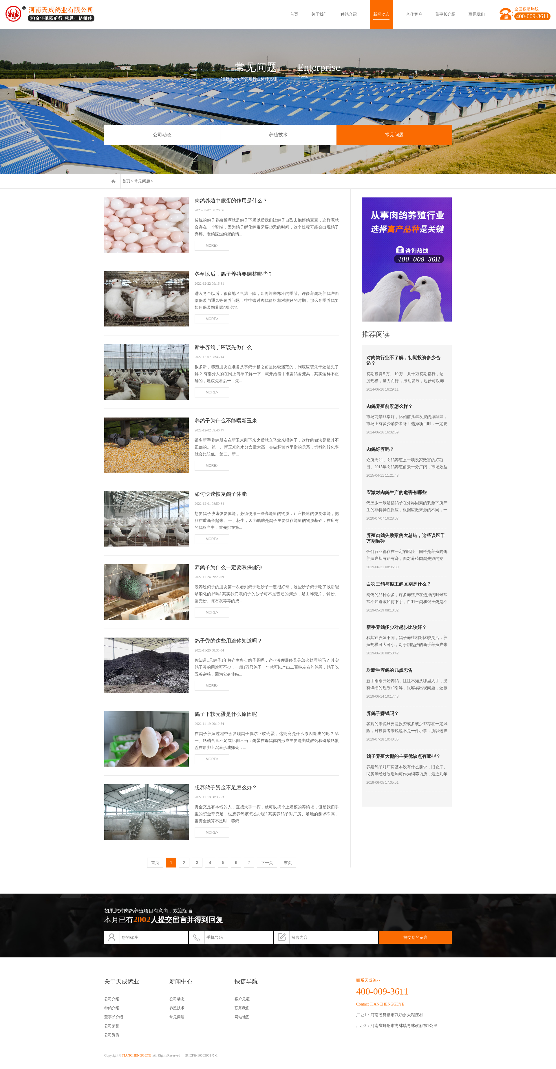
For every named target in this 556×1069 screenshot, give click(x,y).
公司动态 (162, 134)
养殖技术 (278, 134)
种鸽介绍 (349, 14)
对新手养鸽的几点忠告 (389, 670)
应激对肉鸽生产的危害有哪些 (396, 492)
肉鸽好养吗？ (380, 449)
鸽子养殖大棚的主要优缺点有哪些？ (403, 756)
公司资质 (111, 1035)
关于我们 (319, 14)
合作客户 (414, 14)
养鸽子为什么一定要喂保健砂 (228, 567)
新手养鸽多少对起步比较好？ (396, 627)
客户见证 (242, 999)
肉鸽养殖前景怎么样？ (389, 406)
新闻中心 (181, 981)
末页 (288, 862)
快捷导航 (246, 981)
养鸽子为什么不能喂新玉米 (226, 421)
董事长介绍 (445, 14)
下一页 (267, 862)
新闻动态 (381, 14)
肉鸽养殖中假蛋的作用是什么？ (231, 201)
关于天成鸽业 (121, 981)
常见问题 (394, 134)
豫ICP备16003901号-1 (201, 1055)
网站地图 (242, 1017)
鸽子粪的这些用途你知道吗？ (228, 641)
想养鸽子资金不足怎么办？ (226, 787)
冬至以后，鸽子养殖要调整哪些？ (234, 274)
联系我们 (477, 14)
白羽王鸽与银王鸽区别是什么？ (398, 584)
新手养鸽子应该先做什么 (223, 347)
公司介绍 (111, 999)
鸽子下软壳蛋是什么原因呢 (226, 714)
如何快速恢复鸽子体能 (221, 494)
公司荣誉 (111, 1026)
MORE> (212, 246)
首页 (294, 14)
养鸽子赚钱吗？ (382, 713)
